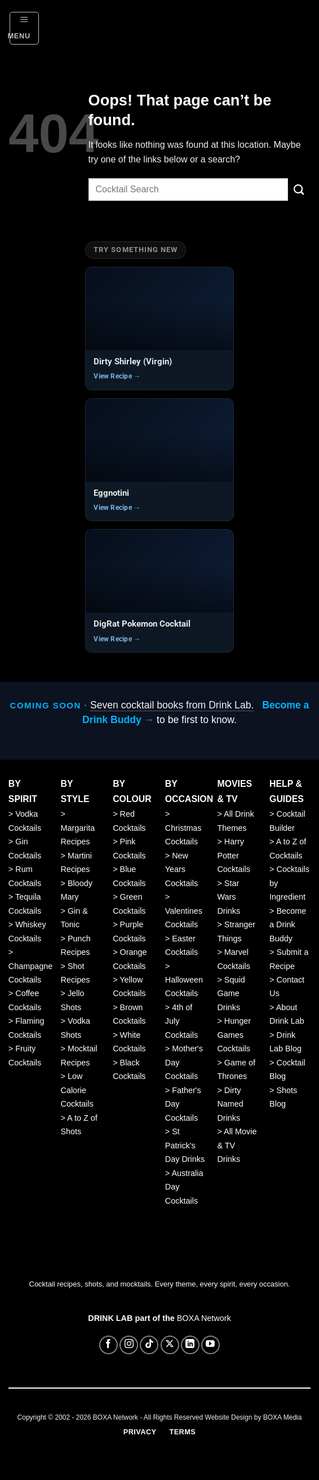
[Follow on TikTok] (149, 1345)
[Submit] (299, 190)
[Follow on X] (170, 1345)
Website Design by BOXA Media (253, 1417)
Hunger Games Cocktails (234, 1034)
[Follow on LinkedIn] (190, 1345)
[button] (24, 28)
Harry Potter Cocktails (233, 855)
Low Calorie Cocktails (76, 1090)
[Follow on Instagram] (128, 1345)
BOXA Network (204, 1318)
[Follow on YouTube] (210, 1345)
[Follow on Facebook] (108, 1345)
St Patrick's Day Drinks (185, 1145)
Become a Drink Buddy (287, 924)
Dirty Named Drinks (230, 1104)
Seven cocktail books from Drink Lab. (172, 705)
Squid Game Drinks (231, 993)
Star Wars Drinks (228, 897)
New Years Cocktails (181, 869)
